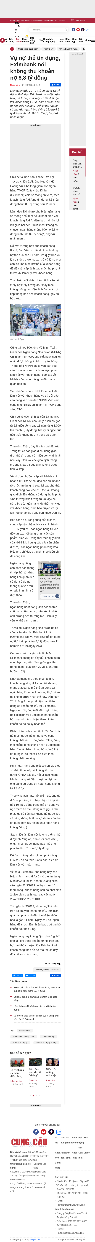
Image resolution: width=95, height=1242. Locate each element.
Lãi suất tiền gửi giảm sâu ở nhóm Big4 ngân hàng (35, 999)
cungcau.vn (35, 1240)
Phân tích (51, 1080)
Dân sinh (67, 40)
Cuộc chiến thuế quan (28, 49)
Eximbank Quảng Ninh (23, 1036)
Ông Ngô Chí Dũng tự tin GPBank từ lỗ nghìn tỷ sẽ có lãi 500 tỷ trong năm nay (77, 163)
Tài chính (18, 40)
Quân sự (33, 1080)
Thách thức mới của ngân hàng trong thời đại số (77, 191)
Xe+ (41, 40)
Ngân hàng (15, 85)
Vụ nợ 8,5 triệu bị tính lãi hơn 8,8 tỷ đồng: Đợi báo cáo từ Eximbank (36, 1017)
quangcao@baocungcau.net (36, 20)
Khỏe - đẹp (75, 40)
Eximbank (17, 195)
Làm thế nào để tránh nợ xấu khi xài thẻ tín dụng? (34, 1008)
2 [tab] (33, 1095)
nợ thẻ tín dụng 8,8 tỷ (46, 1042)
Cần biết (81, 40)
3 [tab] (36, 1095)
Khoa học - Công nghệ (49, 40)
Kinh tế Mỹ (49, 49)
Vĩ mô (6, 40)
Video (88, 40)
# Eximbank (25, 1031)
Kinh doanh (25, 40)
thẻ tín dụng (23, 455)
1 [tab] (30, 1095)
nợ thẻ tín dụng (20, 1042)
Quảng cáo (14, 20)
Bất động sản (32, 40)
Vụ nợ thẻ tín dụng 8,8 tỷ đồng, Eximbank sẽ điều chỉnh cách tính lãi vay (50, 584)
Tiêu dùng (11, 40)
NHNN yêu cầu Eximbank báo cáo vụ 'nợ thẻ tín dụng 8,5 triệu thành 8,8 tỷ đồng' (37, 989)
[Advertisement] (35, 147)
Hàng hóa (61, 40)
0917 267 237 (60, 20)
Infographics (16, 1081)
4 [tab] (39, 1095)
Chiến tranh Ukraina (68, 49)
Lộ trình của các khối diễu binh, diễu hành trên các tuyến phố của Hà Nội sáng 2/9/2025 (17, 1073)
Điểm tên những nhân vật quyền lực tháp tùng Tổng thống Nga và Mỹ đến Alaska (52, 1072)
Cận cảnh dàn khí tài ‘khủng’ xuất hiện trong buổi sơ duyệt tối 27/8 (35, 1072)
